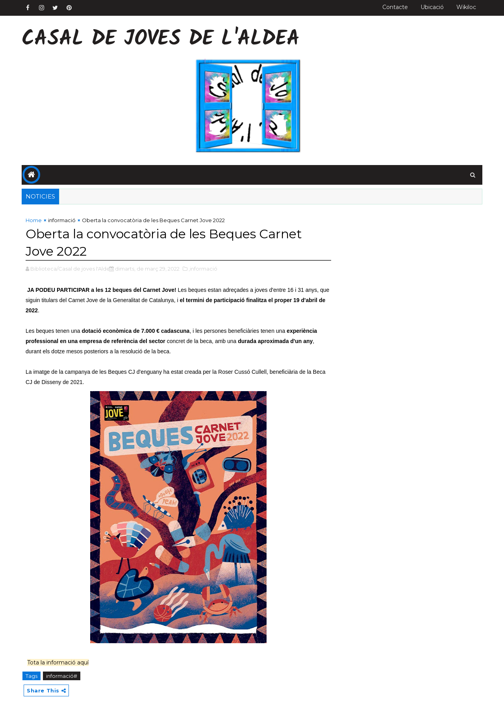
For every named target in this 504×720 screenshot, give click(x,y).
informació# (61, 676)
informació (62, 220)
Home (34, 220)
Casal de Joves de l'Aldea (161, 39)
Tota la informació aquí (58, 662)
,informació (203, 268)
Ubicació (432, 7)
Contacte (395, 7)
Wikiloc (466, 7)
